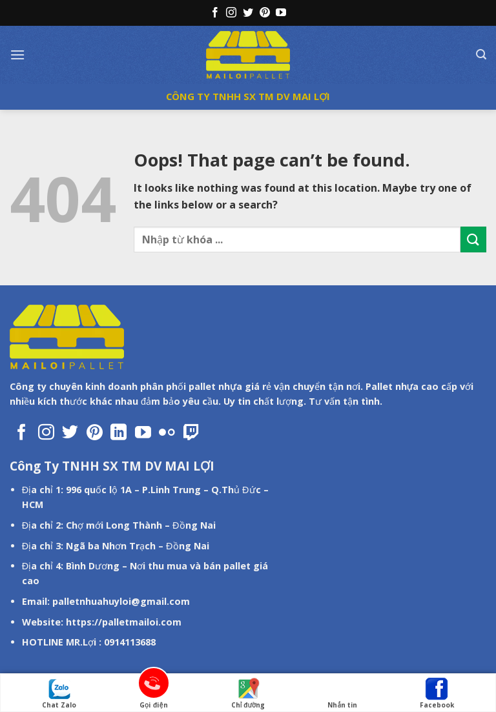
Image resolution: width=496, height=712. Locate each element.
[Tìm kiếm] (481, 54)
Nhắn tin (342, 693)
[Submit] (473, 239)
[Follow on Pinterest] (265, 13)
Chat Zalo (59, 693)
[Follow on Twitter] (248, 13)
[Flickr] (167, 433)
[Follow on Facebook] (215, 13)
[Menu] (17, 54)
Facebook (437, 693)
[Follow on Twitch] (191, 433)
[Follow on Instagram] (231, 13)
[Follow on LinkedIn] (118, 433)
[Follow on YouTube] (281, 13)
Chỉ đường (248, 693)
